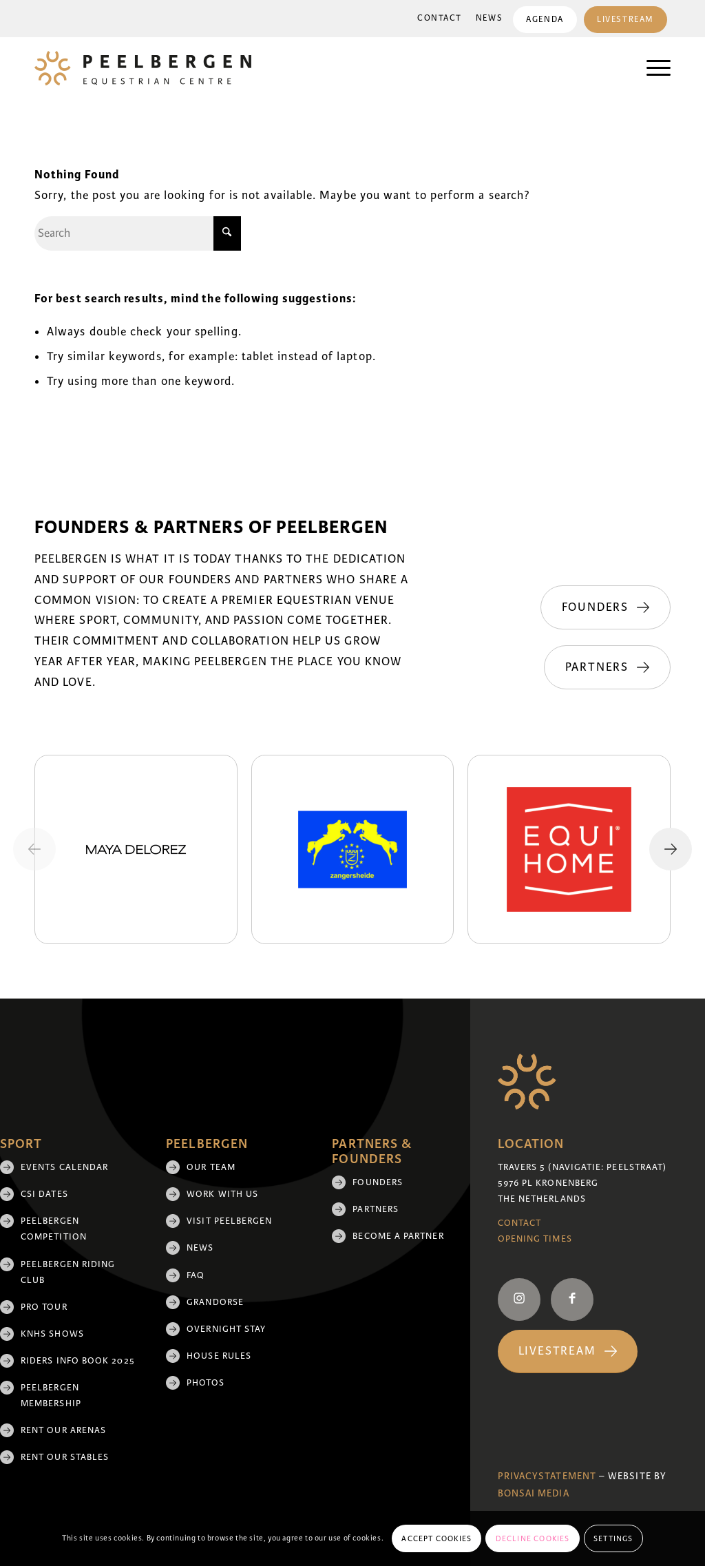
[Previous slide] (34, 849)
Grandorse (215, 1302)
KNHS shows (52, 1333)
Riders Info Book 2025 (78, 1360)
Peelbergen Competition (54, 1228)
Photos (205, 1382)
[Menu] (652, 68)
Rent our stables (65, 1457)
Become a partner (397, 1236)
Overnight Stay (226, 1329)
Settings (613, 1538)
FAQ (195, 1275)
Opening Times (535, 1238)
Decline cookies (533, 1538)
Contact (437, 18)
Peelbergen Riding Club (68, 1272)
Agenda (543, 19)
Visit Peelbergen (229, 1220)
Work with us (222, 1194)
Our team (211, 1167)
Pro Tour (44, 1307)
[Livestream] (568, 1351)
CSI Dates (44, 1194)
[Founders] (605, 607)
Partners (375, 1209)
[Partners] (607, 667)
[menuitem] (437, 18)
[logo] (142, 68)
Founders (377, 1182)
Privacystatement (547, 1476)
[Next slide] (670, 849)
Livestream (624, 19)
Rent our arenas (63, 1430)
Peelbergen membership (51, 1395)
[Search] (137, 233)
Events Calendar (64, 1167)
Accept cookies (436, 1538)
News (487, 18)
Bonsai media (533, 1493)
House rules (219, 1355)
